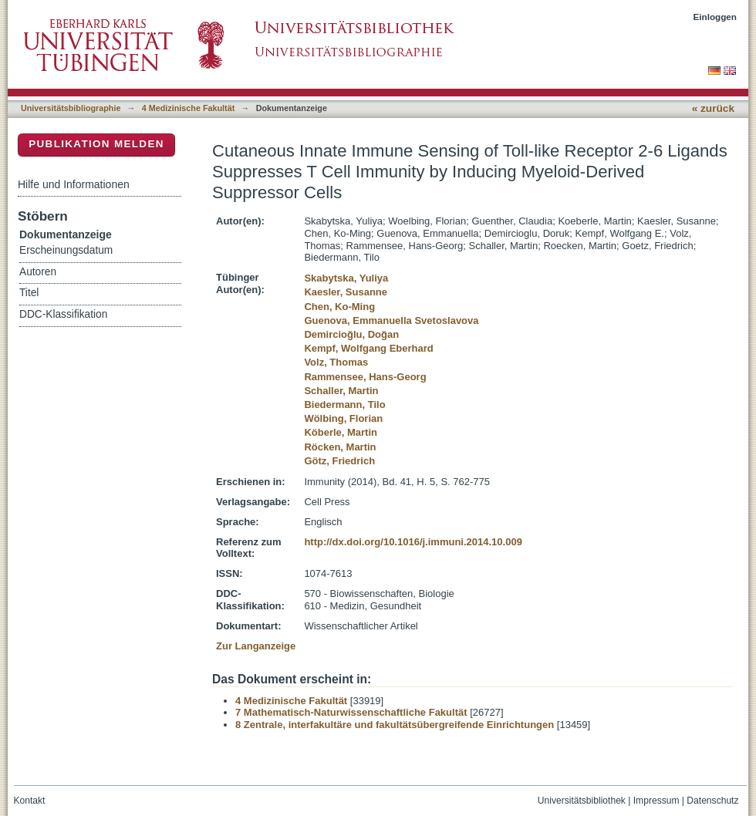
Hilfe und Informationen (74, 184)
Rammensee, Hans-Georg (365, 377)
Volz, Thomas (336, 362)
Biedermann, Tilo (344, 404)
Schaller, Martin (341, 390)
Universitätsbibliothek (582, 800)
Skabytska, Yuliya (346, 278)
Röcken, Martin (340, 447)
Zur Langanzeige (255, 646)
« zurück (713, 108)
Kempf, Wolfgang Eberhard (368, 348)
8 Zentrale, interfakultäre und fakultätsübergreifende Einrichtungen (394, 724)
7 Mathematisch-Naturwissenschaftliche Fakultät (351, 712)
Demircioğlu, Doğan (351, 334)
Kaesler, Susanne (345, 292)
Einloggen (715, 17)
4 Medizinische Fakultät (188, 108)
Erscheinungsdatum (66, 250)
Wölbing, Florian (343, 418)
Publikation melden (96, 144)
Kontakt (30, 800)
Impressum (656, 800)
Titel (29, 292)
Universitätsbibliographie (70, 108)
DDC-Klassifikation (63, 314)
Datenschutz (712, 800)
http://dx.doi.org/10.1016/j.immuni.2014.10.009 (413, 542)
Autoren (37, 272)
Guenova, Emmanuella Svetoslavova (391, 320)
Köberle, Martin (340, 432)
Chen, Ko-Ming (339, 306)
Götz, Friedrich (339, 461)
